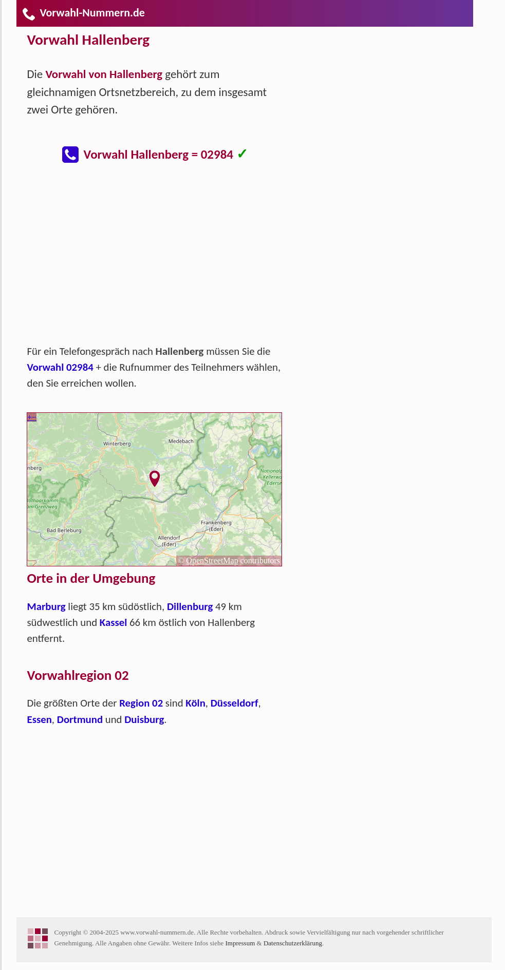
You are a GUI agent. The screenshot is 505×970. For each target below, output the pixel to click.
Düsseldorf (234, 703)
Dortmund (80, 719)
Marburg (46, 606)
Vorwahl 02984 (60, 367)
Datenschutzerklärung (293, 943)
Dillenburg (190, 606)
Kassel (113, 622)
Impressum (240, 943)
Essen (39, 719)
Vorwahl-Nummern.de (83, 13)
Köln (195, 703)
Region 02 (141, 703)
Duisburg (144, 719)
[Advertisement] (163, 259)
